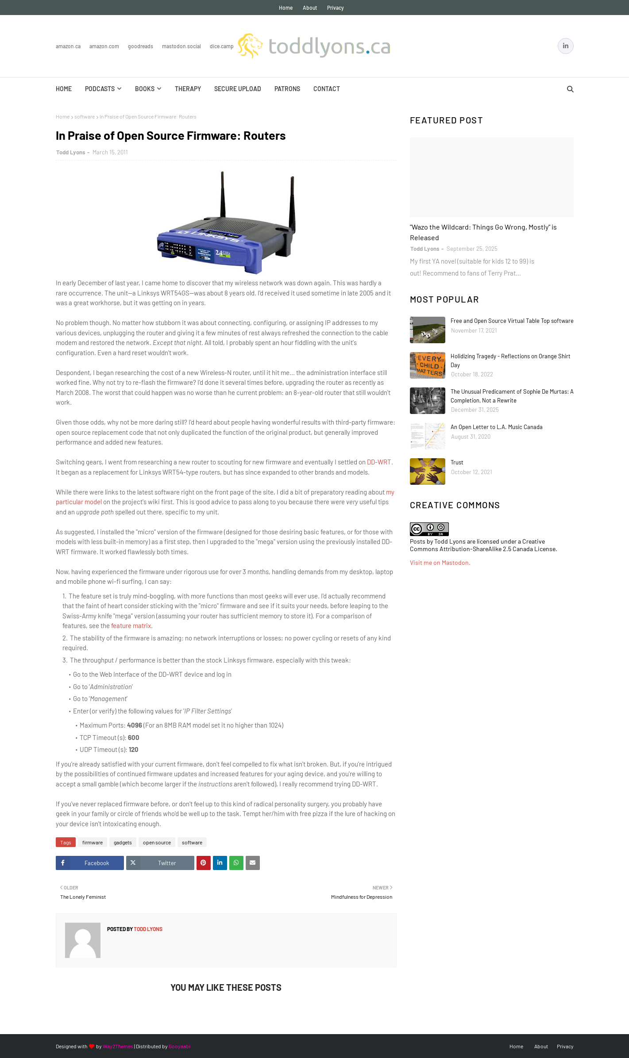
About (310, 7)
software (84, 116)
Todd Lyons (70, 152)
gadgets (123, 842)
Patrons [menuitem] (287, 88)
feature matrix (131, 625)
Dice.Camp (222, 46)
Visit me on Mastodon (439, 562)
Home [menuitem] (64, 88)
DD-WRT (379, 462)
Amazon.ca (68, 46)
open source (157, 842)
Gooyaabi (179, 1046)
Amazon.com (104, 46)
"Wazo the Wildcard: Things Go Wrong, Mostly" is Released (483, 232)
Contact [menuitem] (326, 88)
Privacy (335, 7)
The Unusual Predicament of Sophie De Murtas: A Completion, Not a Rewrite (512, 396)
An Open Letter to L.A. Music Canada (497, 426)
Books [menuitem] (144, 88)
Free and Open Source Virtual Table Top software (512, 320)
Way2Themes (118, 1046)
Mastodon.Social (181, 46)
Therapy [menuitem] (188, 88)
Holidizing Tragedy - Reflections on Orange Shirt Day (511, 360)
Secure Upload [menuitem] (237, 88)
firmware (92, 842)
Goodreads (140, 46)
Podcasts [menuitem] (100, 88)
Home (286, 7)
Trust (457, 462)
